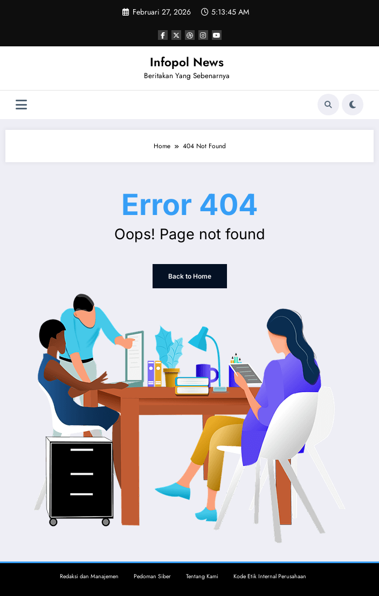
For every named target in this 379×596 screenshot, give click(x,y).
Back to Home (189, 276)
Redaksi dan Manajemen (89, 576)
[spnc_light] (352, 104)
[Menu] (21, 104)
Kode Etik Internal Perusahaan (269, 576)
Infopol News (187, 62)
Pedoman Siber (152, 576)
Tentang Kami (202, 576)
